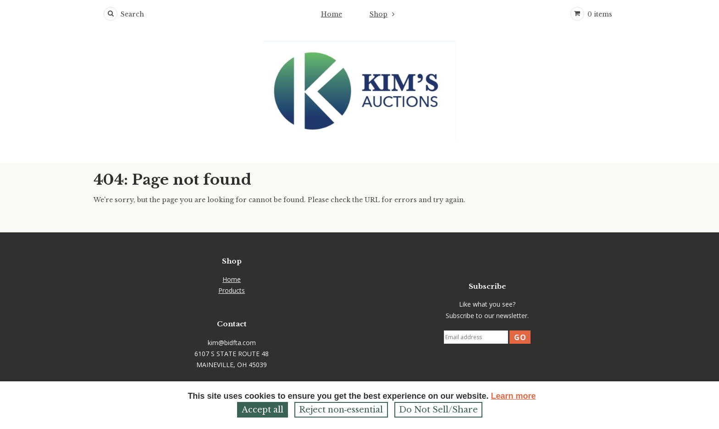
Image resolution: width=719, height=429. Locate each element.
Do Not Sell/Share (438, 410)
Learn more (513, 396)
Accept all (262, 410)
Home (331, 14)
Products (231, 290)
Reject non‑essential (341, 410)
